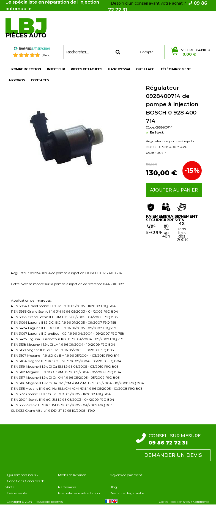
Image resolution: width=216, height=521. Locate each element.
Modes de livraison (72, 475)
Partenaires (67, 487)
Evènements (17, 493)
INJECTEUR (56, 69)
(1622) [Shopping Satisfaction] (46, 55)
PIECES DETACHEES (86, 69)
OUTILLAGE (145, 69)
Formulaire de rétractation (79, 493)
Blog (113, 487)
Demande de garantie (127, 493)
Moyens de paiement (126, 475)
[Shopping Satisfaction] (32, 49)
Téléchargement (175, 69)
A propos (17, 80)
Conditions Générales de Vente (25, 484)
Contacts (40, 80)
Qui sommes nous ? (23, 475)
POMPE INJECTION (26, 69)
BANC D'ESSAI (119, 69)
